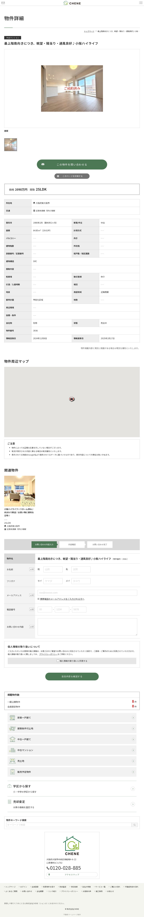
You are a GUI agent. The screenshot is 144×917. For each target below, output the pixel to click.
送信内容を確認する (72, 676)
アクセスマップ (72, 874)
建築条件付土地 (25, 728)
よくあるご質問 (11, 891)
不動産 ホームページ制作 (72, 914)
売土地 (20, 761)
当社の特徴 (86, 886)
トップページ (10, 886)
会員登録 (35, 886)
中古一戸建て (24, 739)
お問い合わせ (3, 3)
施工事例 (99, 891)
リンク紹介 (52, 891)
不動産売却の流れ (131, 886)
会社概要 (40, 891)
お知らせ (110, 891)
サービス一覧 (100, 886)
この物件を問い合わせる (72, 164)
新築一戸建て (24, 717)
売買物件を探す (49, 886)
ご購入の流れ (115, 886)
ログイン (23, 886)
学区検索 (74, 886)
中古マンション (25, 750)
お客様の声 (87, 891)
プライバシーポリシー (48, 654)
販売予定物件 (24, 772)
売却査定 (62, 886)
